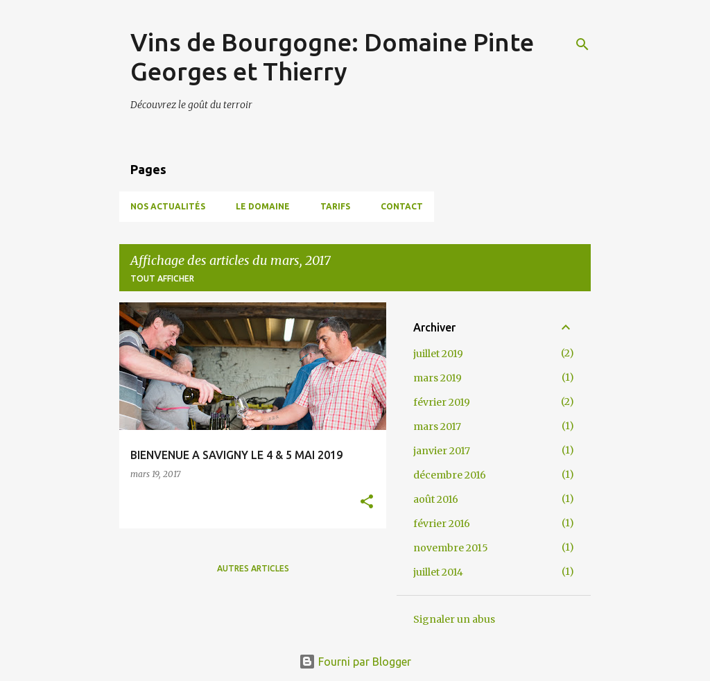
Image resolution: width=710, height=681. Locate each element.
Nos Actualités (167, 206)
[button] (366, 502)
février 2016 (441, 523)
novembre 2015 (450, 548)
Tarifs (335, 206)
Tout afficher (162, 278)
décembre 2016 (449, 475)
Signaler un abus (454, 619)
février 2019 (441, 402)
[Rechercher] (582, 44)
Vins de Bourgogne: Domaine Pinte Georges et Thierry (332, 56)
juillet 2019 (438, 353)
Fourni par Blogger (355, 661)
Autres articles (253, 568)
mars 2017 (437, 426)
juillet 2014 (438, 572)
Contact (402, 206)
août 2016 (435, 499)
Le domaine (263, 206)
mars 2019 (437, 378)
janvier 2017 (441, 451)
